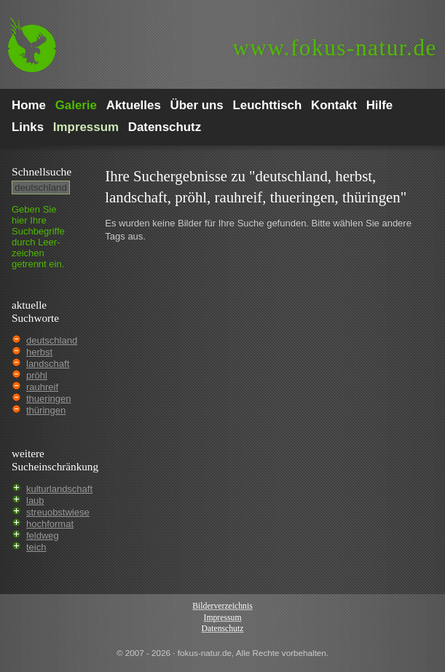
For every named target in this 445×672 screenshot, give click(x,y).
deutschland (51, 340)
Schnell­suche (41, 171)
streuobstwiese (58, 512)
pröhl (36, 375)
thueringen (48, 398)
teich (36, 547)
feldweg (42, 535)
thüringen (46, 410)
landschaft (47, 363)
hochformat (50, 523)
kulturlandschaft (59, 488)
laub (35, 500)
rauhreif (42, 387)
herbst (39, 352)
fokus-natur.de (334, 47)
